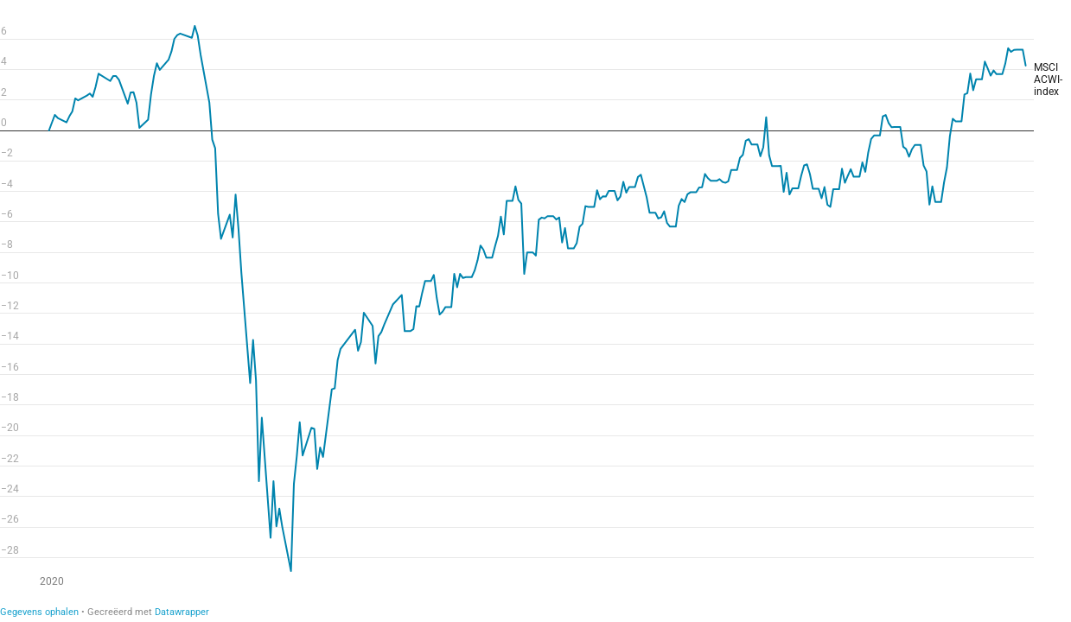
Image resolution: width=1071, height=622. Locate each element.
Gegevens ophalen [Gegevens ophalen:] (39, 612)
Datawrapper (182, 612)
